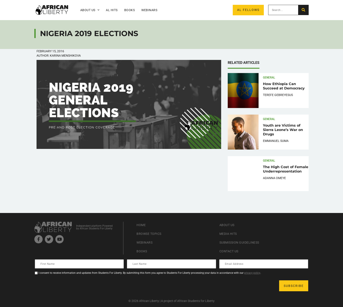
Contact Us (230, 251)
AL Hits (112, 10)
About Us (90, 10)
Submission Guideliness (242, 242)
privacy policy (252, 272)
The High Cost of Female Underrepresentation (285, 169)
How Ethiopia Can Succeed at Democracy (284, 86)
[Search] (303, 10)
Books (129, 10)
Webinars (149, 10)
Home (141, 225)
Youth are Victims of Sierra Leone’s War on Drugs (283, 129)
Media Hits (229, 234)
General (269, 77)
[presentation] (68, 285)
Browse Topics (150, 234)
